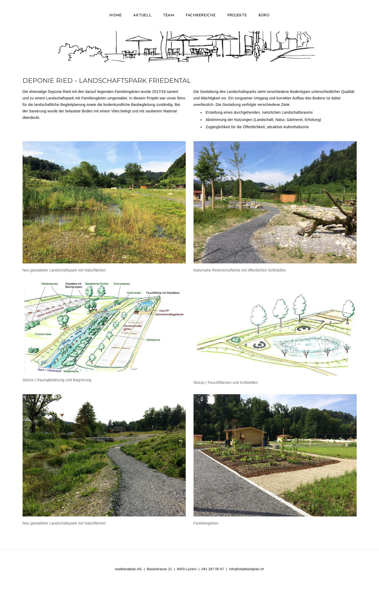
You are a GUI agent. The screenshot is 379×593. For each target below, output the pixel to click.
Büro (264, 15)
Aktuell (142, 15)
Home (115, 15)
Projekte (237, 15)
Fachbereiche (201, 15)
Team (168, 15)
